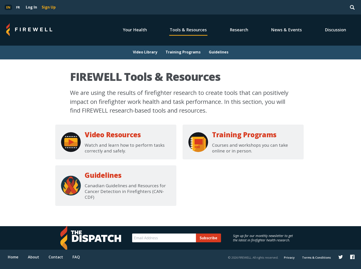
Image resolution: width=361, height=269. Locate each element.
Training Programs (183, 52)
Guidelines (218, 52)
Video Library (145, 52)
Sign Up (49, 7)
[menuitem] (8, 7)
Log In (31, 7)
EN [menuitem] (8, 7)
